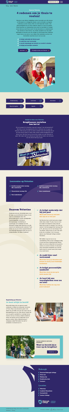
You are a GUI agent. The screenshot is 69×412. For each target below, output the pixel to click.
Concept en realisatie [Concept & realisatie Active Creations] (51, 410)
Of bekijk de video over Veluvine (40, 50)
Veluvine (16, 5)
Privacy (13, 410)
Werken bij (43, 377)
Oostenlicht (44, 393)
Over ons (43, 374)
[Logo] (12, 2)
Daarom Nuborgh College (48, 372)
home (11, 5)
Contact (42, 381)
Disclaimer (8, 410)
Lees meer (23, 50)
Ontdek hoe (52, 352)
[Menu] (61, 2)
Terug (7, 5)
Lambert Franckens (46, 391)
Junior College (44, 395)
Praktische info (53, 2)
